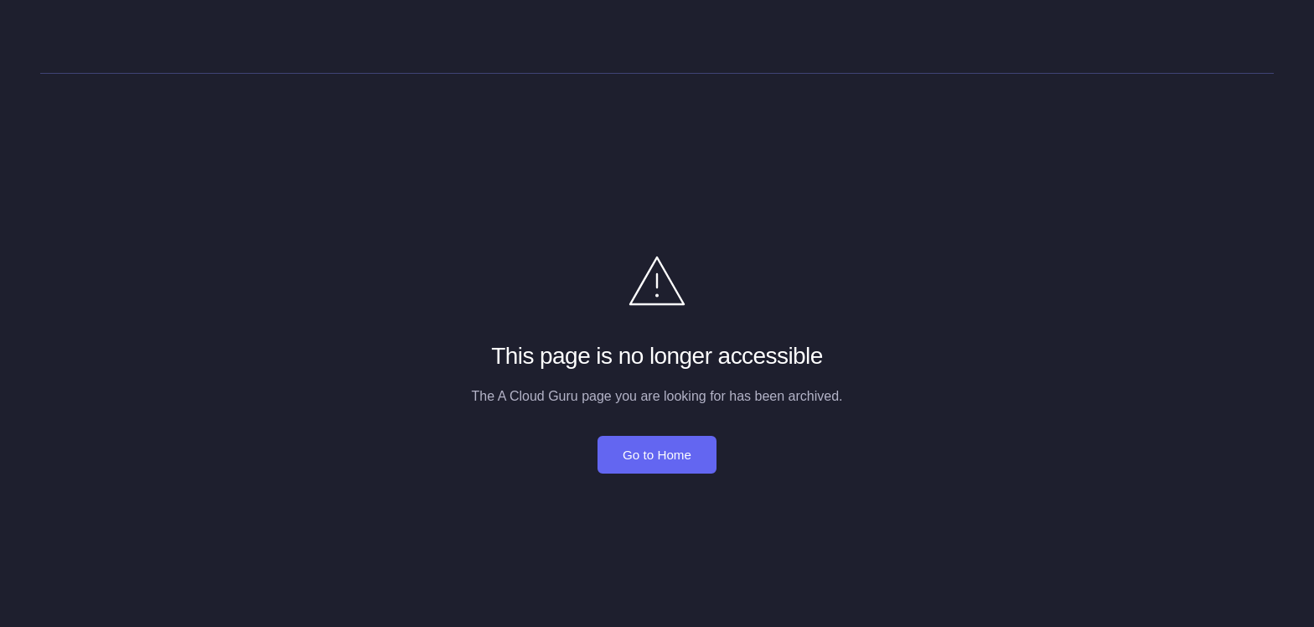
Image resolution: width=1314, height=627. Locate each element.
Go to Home (657, 455)
